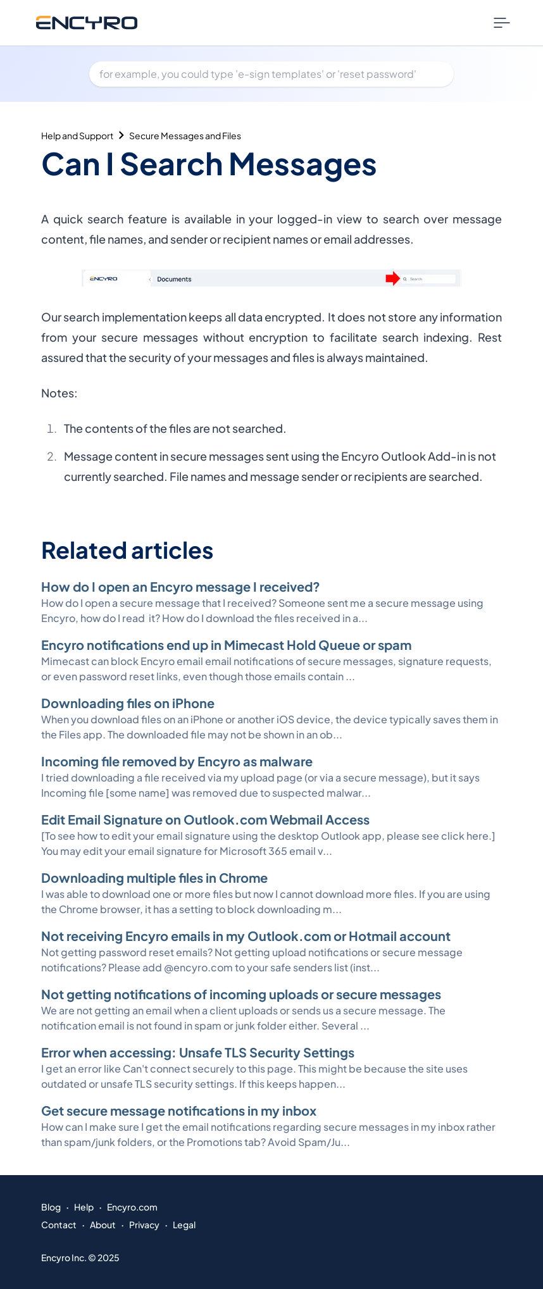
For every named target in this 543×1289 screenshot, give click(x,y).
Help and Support (77, 135)
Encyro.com (132, 1206)
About (103, 1224)
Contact (59, 1224)
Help (84, 1206)
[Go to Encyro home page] (86, 22)
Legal (184, 1224)
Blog (51, 1206)
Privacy (144, 1224)
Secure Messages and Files (185, 135)
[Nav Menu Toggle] (502, 23)
